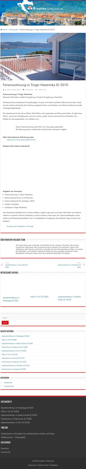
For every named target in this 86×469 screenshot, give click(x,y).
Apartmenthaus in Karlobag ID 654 (11, 299)
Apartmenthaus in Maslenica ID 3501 (69, 265)
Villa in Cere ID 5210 (10, 354)
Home (3, 29)
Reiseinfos (8, 382)
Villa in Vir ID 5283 (39, 296)
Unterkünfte (13, 29)
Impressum (32, 465)
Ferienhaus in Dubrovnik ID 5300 (15, 347)
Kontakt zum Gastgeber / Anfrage (20, 226)
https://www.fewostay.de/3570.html (21, 140)
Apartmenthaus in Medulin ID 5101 (16, 365)
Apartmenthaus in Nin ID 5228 (14, 351)
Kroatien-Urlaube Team (13, 90)
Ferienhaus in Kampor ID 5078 (14, 369)
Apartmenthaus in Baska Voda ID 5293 (69, 298)
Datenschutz (43, 465)
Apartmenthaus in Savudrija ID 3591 (17, 265)
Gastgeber (54, 465)
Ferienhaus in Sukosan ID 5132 (14, 362)
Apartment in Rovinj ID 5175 (13, 358)
